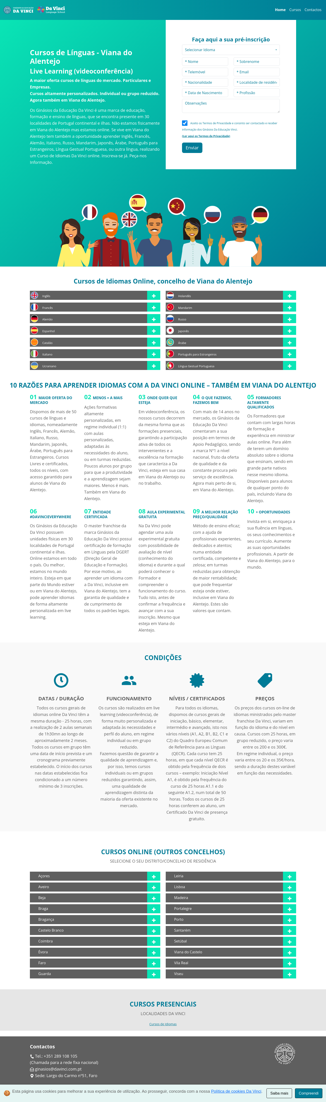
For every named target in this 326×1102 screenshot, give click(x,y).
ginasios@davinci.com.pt (58, 1069)
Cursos (295, 9)
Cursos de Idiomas (163, 1024)
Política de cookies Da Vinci (236, 1091)
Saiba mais (279, 1093)
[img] (61, 680)
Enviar (192, 148)
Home (280, 9)
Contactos (312, 9)
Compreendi (309, 1093)
